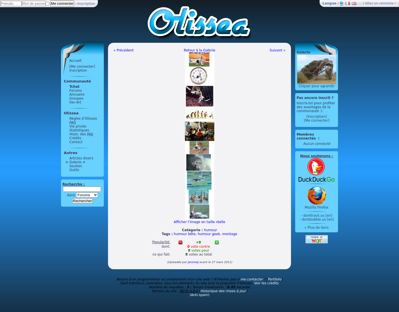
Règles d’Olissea (83, 118)
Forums (75, 91)
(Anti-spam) (199, 295)
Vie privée (77, 126)
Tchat (74, 87)
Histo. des (81, 134)
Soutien (75, 166)
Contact (76, 142)
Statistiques (79, 130)
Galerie (75, 162)
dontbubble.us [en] (318, 219)
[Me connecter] (82, 66)
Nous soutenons (315, 156)
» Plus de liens (316, 228)
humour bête (185, 234)
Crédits (75, 138)
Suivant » (277, 50)
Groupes (76, 98)
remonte (386, 3)
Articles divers (81, 158)
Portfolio (274, 279)
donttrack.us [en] (317, 216)
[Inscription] (316, 117)
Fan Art (75, 102)
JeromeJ (193, 262)
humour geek (209, 234)
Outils (74, 170)
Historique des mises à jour (223, 291)
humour (210, 230)
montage (229, 234)
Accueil (75, 61)
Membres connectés (307, 136)
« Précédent (124, 50)
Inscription (86, 4)
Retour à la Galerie (199, 50)
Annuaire (77, 94)
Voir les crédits (266, 283)
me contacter (251, 279)
